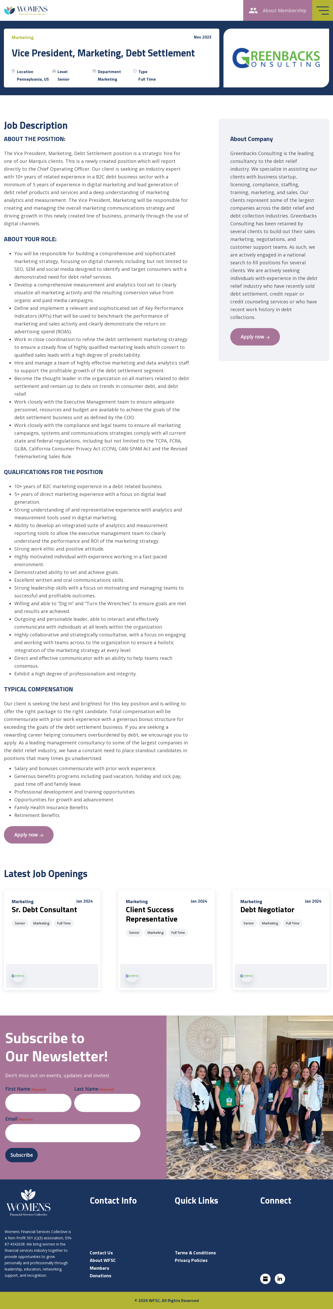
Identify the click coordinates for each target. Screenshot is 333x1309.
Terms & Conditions (195, 1252)
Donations (100, 1275)
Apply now (28, 835)
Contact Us (101, 1252)
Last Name (94, 1089)
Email (19, 1119)
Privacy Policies (191, 1260)
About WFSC (103, 1260)
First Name (25, 1089)
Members (99, 1268)
